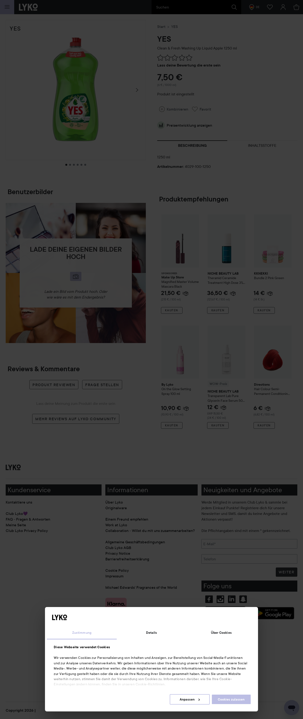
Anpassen (190, 699)
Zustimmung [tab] (81, 632)
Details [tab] (151, 632)
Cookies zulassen (231, 699)
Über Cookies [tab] (221, 632)
